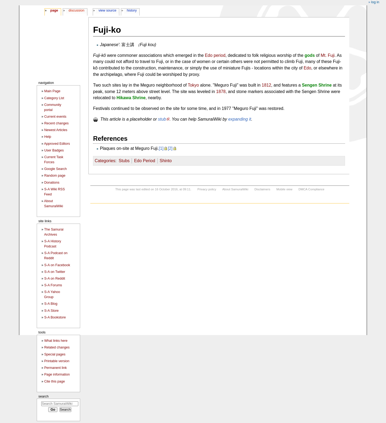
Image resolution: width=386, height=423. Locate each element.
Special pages (54, 354)
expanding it (239, 119)
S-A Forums (53, 285)
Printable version (56, 361)
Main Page (52, 91)
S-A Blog (50, 304)
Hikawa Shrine (131, 97)
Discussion (76, 10)
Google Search (55, 169)
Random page (54, 175)
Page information (57, 374)
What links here (56, 341)
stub (162, 119)
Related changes (57, 347)
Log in (375, 2)
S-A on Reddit (54, 278)
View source (108, 10)
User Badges (54, 150)
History (132, 10)
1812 (266, 85)
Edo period (215, 55)
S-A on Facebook (57, 265)
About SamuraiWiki (235, 189)
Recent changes (56, 123)
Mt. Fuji (328, 55)
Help (47, 137)
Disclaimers (262, 189)
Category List (54, 98)
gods (310, 55)
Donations (52, 182)
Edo (307, 68)
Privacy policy (207, 189)
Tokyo (193, 85)
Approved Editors (57, 144)
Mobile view (284, 189)
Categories (105, 160)
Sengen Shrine (317, 85)
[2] (170, 148)
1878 (220, 91)
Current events (55, 116)
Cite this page (54, 381)
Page (54, 10)
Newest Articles (55, 130)
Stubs (124, 160)
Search (43, 396)
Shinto (166, 160)
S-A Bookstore (55, 317)
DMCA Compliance (311, 189)
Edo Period (144, 160)
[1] (161, 148)
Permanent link (55, 368)
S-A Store (51, 311)
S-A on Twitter (54, 272)
